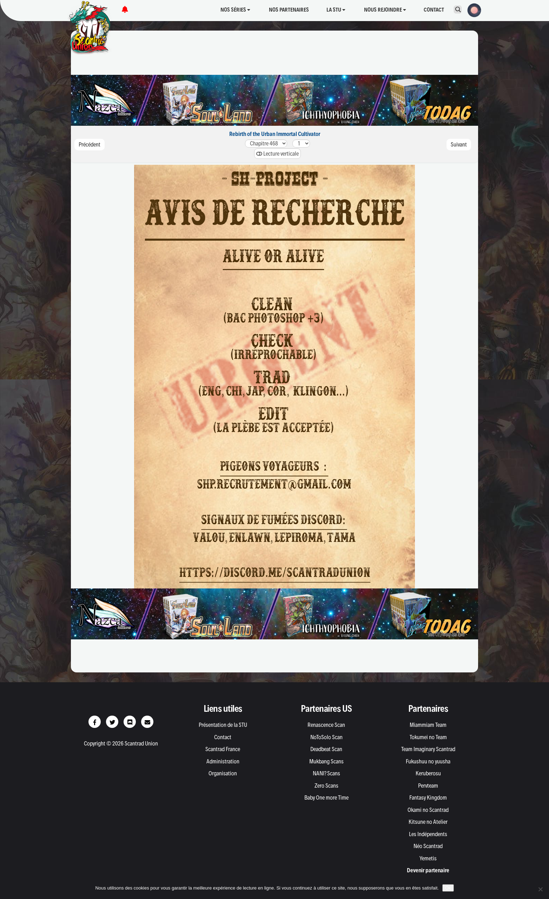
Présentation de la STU (223, 725)
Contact (434, 10)
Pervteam (428, 785)
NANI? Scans (326, 773)
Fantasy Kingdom (428, 797)
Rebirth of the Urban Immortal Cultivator (274, 134)
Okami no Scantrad (428, 810)
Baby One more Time (326, 797)
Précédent (89, 144)
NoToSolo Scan (326, 737)
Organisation (223, 773)
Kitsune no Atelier (428, 822)
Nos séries (235, 10)
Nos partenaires (289, 10)
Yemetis (428, 858)
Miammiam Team (428, 725)
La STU (335, 10)
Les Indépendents (428, 834)
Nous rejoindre (385, 10)
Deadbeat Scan (326, 749)
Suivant (459, 144)
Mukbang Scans (326, 761)
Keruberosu (428, 773)
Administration (222, 761)
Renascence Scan (326, 725)
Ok (448, 888)
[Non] (540, 889)
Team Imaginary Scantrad (428, 749)
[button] (472, 9)
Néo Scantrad (428, 846)
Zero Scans (326, 785)
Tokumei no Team (428, 737)
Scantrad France (222, 749)
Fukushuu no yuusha (428, 761)
